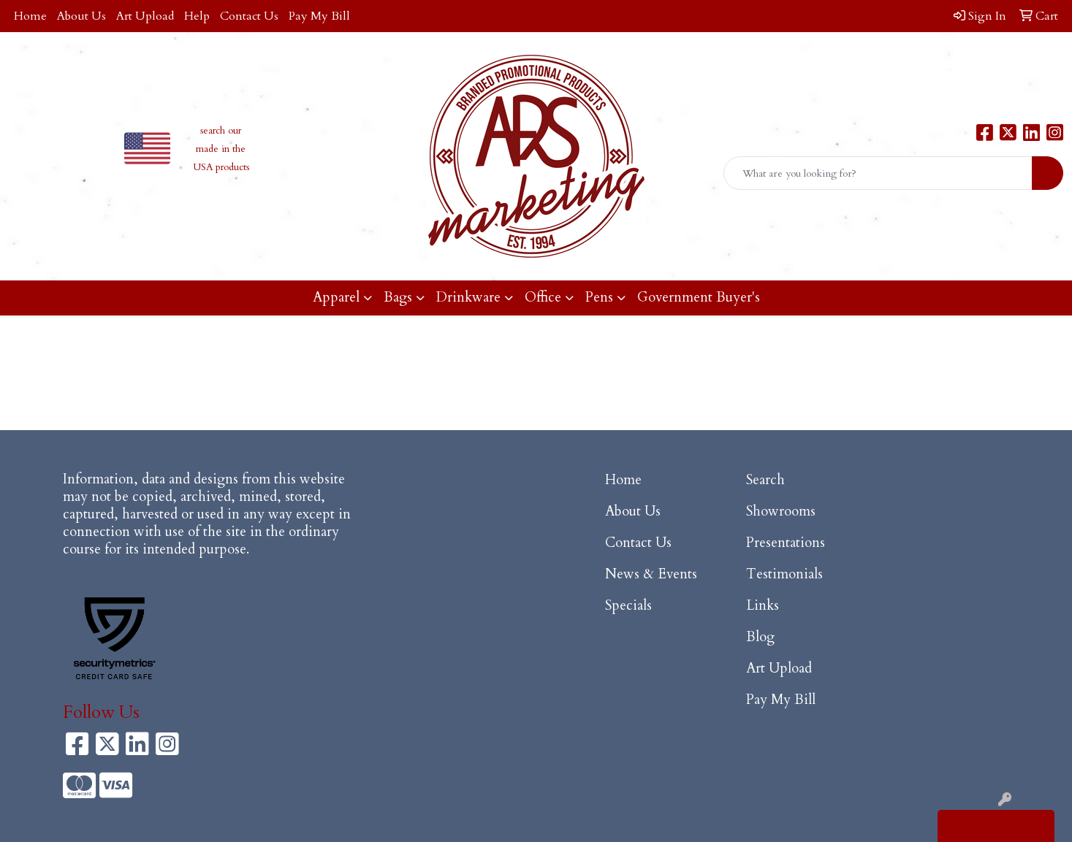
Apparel (336, 297)
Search (765, 480)
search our (220, 130)
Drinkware (468, 297)
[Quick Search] (878, 173)
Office (543, 297)
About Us (81, 16)
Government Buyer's (698, 297)
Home (30, 16)
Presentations (785, 543)
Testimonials (784, 574)
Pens (599, 297)
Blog (760, 637)
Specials (628, 606)
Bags (398, 297)
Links (762, 606)
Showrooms (781, 511)
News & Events (651, 574)
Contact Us (249, 16)
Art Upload (145, 16)
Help (197, 16)
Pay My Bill (319, 16)
